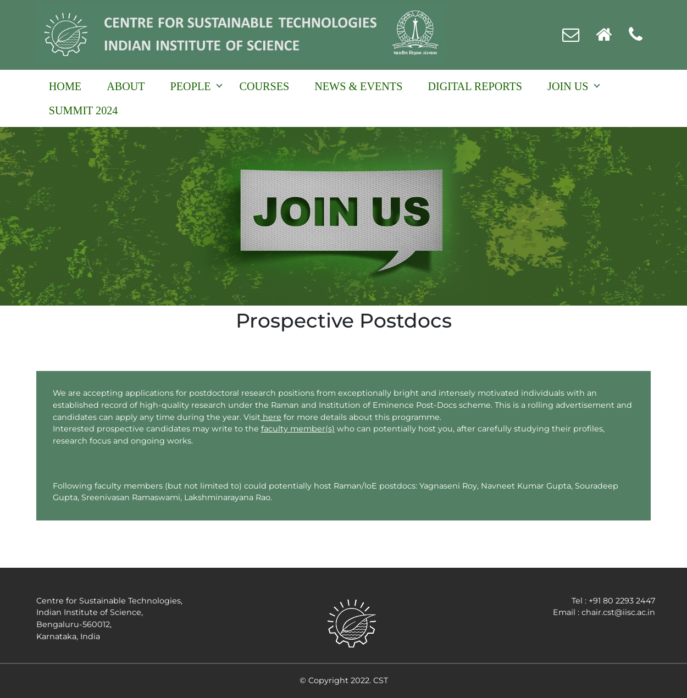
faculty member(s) (298, 429)
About (126, 86)
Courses (265, 86)
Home (65, 86)
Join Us (567, 86)
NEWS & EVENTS (358, 86)
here (271, 417)
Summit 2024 (83, 110)
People (190, 86)
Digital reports (475, 86)
